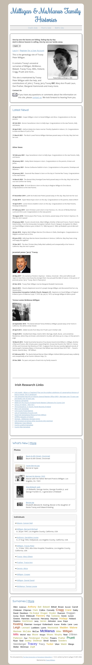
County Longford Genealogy (23, 425)
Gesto (64, 616)
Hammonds (35, 619)
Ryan (15, 641)
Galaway (55, 616)
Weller (16, 647)
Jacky (36, 621)
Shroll (46, 641)
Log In (15, 50)
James (43, 621)
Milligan (67, 631)
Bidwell (46, 607)
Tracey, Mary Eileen (25, 556)
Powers (53, 638)
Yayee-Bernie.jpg (33, 465)
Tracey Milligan (50, 660)
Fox (48, 616)
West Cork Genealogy (21, 409)
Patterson (18, 638)
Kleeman (28, 624)
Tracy (42, 644)
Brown (61, 607)
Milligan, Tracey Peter (25, 546)
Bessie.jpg (30, 502)
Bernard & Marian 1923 (35, 476)
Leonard (26, 627)
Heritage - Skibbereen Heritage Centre (27, 419)
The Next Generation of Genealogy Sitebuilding (37, 657)
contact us (37, 97)
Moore (35, 634)
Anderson (22, 607)
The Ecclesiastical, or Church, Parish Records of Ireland (32, 407)
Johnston (52, 621)
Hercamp (45, 619)
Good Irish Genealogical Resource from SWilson (30, 415)
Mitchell (23, 635)
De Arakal (34, 613)
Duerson (61, 613)
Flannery (40, 615)
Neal (65, 635)
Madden (64, 627)
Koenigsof (37, 624)
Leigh (16, 627)
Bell (39, 607)
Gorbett (71, 616)
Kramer (57, 624)
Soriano (53, 641)
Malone (73, 627)
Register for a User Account (32, 50)
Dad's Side (32, 28)
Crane (68, 610)
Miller (58, 631)
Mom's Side (46, 28)
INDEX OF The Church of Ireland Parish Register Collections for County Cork (39, 403)
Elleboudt (30, 616)
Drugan (44, 613)
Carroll (75, 607)
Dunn (22, 616)
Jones (59, 621)
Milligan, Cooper (23, 574)
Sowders (62, 640)
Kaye (65, 621)
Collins (42, 610)
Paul (25, 638)
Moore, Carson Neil (25, 523)
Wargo (71, 644)
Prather (61, 638)
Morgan (42, 635)
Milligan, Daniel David (25, 580)
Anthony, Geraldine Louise (27, 537)
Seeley (28, 640)
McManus (47, 631)
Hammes (25, 619)
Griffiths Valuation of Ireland (23, 417)
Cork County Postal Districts (23, 411)
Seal (21, 641)
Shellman (37, 640)
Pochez (45, 638)
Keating (18, 624)
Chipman (27, 610)
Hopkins (16, 621)
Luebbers (35, 628)
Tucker (49, 644)
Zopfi (32, 647)
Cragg (60, 609)
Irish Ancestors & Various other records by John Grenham (33, 421)
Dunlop (15, 616)
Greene (16, 619)
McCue (35, 631)
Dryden (52, 613)
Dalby (75, 610)
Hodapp (63, 618)
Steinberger (19, 644)
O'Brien (73, 634)
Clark (35, 610)
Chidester (17, 610)
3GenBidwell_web (33, 487)
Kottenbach (48, 624)
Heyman (54, 619)
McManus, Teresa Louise (27, 586)
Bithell (54, 607)
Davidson (24, 613)
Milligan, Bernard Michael (27, 529)
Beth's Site (59, 28)
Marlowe (17, 631)
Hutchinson (27, 621)
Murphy (58, 634)
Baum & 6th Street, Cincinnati (38, 456)
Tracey (32, 644)
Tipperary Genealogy (21, 401)
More (33, 443)
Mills (16, 634)
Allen (15, 607)
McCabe (27, 631)
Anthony (32, 606)
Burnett (68, 607)
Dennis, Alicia (22, 568)
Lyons (43, 628)
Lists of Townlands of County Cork (25, 413)
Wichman (24, 647)
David (15, 613)
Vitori (57, 644)
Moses (50, 634)
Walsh (64, 644)
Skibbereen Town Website (23, 423)
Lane (70, 624)
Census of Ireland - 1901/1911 (24, 405)
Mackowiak (53, 627)
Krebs (63, 624)
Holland (72, 619)
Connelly (51, 610)
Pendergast (34, 638)
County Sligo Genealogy (22, 427)
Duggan (70, 613)
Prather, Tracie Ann (25, 562)
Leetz (76, 624)
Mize (29, 635)
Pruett (71, 637)
